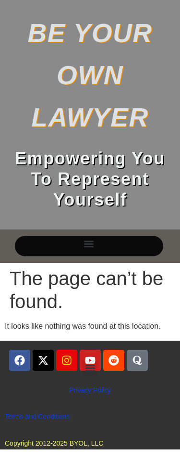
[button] (89, 244)
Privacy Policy (90, 390)
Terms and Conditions (37, 416)
